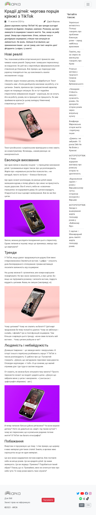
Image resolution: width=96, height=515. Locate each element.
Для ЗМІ (8, 498)
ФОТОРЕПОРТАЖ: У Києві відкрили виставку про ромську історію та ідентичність (77, 164)
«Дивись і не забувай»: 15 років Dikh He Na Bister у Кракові (75, 144)
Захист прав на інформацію (17, 502)
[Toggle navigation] (88, 4)
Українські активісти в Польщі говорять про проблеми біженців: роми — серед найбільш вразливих (75, 34)
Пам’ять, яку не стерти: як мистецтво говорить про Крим (75, 58)
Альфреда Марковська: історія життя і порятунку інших (75, 127)
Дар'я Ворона (53, 21)
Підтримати (48, 500)
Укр (81, 505)
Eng (88, 505)
